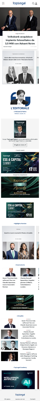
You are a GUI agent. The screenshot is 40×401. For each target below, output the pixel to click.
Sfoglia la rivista (20, 145)
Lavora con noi (20, 399)
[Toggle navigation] (3, 3)
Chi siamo (7, 399)
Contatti (32, 399)
